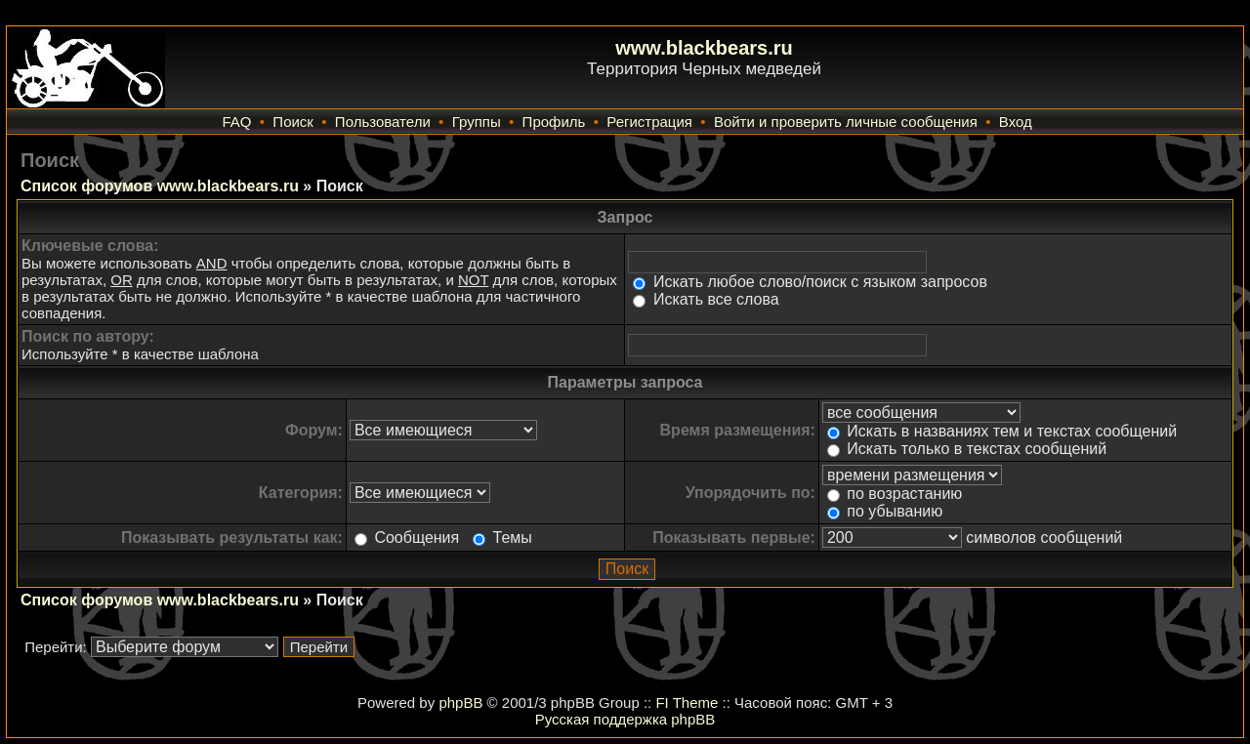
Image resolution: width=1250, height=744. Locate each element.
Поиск (292, 121)
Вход (1015, 121)
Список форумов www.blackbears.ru (160, 186)
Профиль (554, 121)
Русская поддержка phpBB (625, 719)
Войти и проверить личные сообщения (846, 121)
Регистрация (649, 121)
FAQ (236, 121)
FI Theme (686, 702)
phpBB (460, 702)
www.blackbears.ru (704, 48)
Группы (476, 121)
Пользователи (383, 121)
